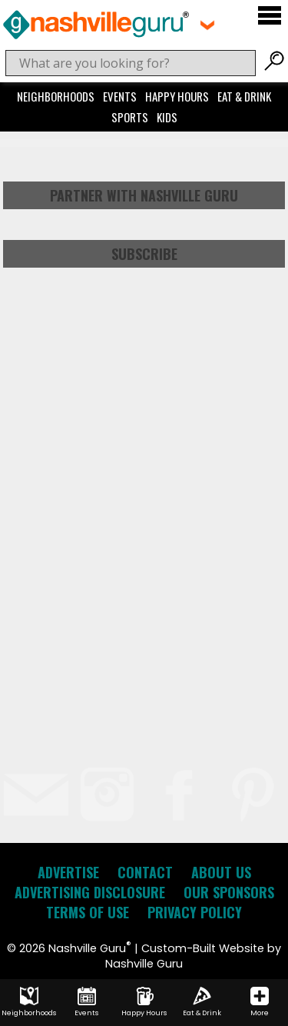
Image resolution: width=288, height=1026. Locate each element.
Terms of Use (87, 912)
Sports (129, 116)
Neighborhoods (55, 96)
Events (120, 96)
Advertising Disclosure (90, 892)
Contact (145, 872)
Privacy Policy (194, 912)
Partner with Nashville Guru (144, 195)
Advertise (68, 872)
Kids (167, 116)
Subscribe (144, 254)
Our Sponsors (229, 892)
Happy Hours (177, 96)
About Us (221, 872)
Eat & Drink (244, 96)
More (259, 1002)
